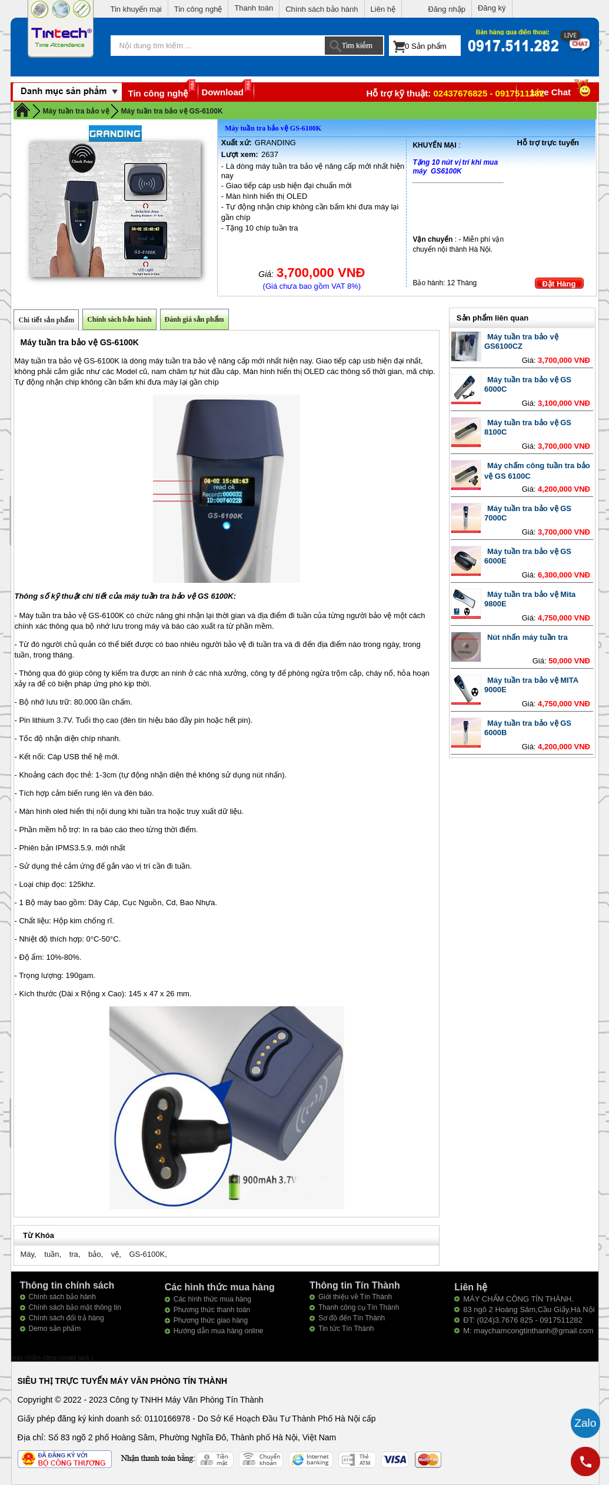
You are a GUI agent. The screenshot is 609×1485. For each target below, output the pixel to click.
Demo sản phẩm (55, 1328)
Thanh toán (253, 8)
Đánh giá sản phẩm (194, 319)
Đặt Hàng (559, 283)
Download (222, 92)
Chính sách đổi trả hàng (66, 1318)
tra (73, 1254)
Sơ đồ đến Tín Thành (351, 1318)
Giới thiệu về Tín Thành (355, 1297)
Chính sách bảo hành (321, 9)
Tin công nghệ (198, 9)
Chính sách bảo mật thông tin (75, 1307)
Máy (27, 1254)
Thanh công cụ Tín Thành (358, 1307)
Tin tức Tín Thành (346, 1328)
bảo (94, 1254)
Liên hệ (383, 9)
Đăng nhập (446, 9)
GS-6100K (147, 1254)
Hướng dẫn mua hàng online (219, 1331)
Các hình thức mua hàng (212, 1299)
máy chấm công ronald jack (51, 1357)
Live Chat (562, 92)
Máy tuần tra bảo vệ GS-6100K (172, 111)
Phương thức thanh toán (212, 1310)
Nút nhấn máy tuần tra (527, 637)
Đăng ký (492, 8)
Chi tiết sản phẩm (46, 320)
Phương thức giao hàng (211, 1320)
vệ (115, 1254)
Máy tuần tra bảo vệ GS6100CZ (521, 341)
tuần (51, 1254)
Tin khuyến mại (136, 9)
